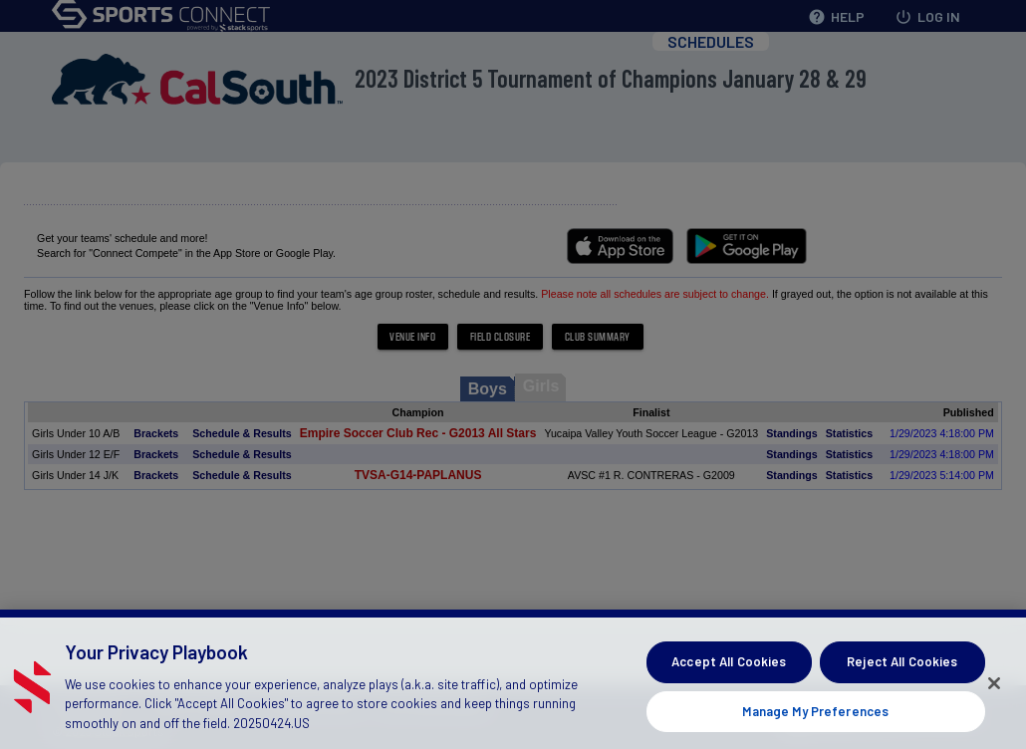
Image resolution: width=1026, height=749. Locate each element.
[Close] (994, 695)
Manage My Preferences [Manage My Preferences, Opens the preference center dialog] (815, 723)
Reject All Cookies (902, 674)
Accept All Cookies (728, 674)
